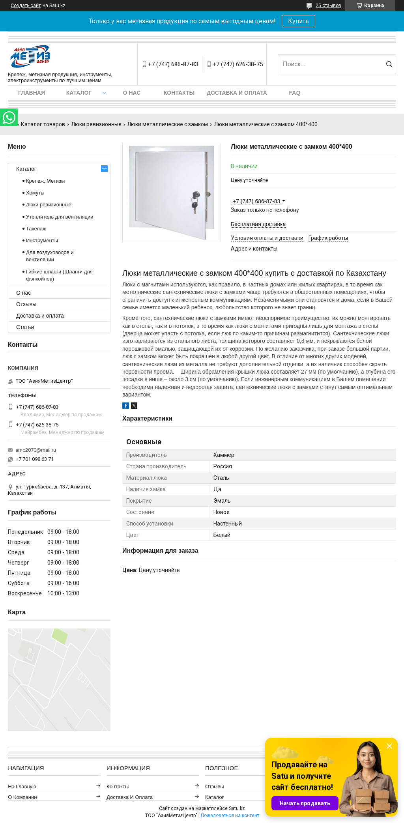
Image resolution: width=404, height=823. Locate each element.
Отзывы (26, 304)
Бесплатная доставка (258, 224)
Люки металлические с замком (167, 124)
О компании (22, 797)
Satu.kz (237, 808)
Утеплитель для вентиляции (60, 217)
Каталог (79, 93)
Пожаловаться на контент (230, 815)
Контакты (179, 93)
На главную (22, 786)
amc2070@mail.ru (35, 450)
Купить (298, 21)
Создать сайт (26, 5)
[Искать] (389, 64)
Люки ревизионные (96, 124)
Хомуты (35, 193)
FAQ (295, 93)
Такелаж (36, 229)
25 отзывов (328, 5)
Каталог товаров (43, 124)
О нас (132, 93)
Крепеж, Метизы (45, 181)
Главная (31, 93)
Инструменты (42, 240)
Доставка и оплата (237, 93)
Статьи (25, 327)
